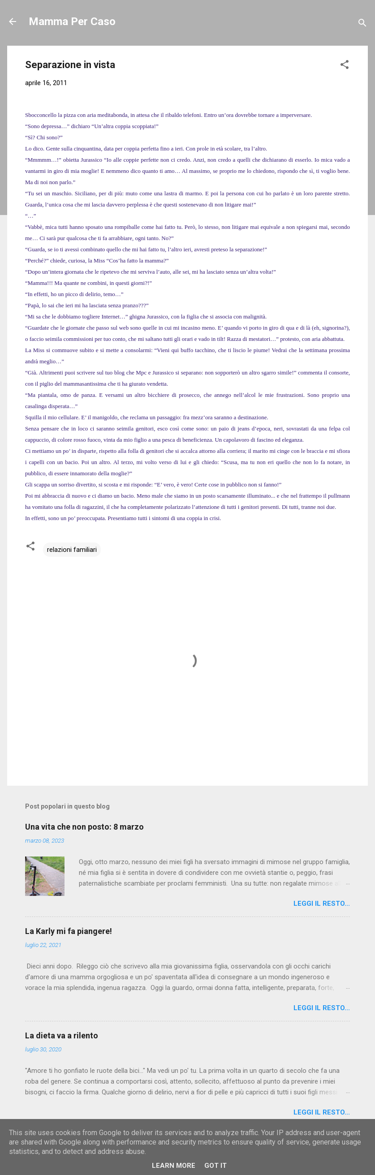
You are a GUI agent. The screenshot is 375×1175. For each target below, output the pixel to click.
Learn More (173, 1166)
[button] (344, 66)
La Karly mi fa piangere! (68, 931)
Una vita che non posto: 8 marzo (84, 826)
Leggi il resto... (321, 904)
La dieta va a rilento (61, 1035)
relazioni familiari (72, 550)
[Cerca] (362, 24)
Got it (215, 1166)
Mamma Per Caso (72, 21)
